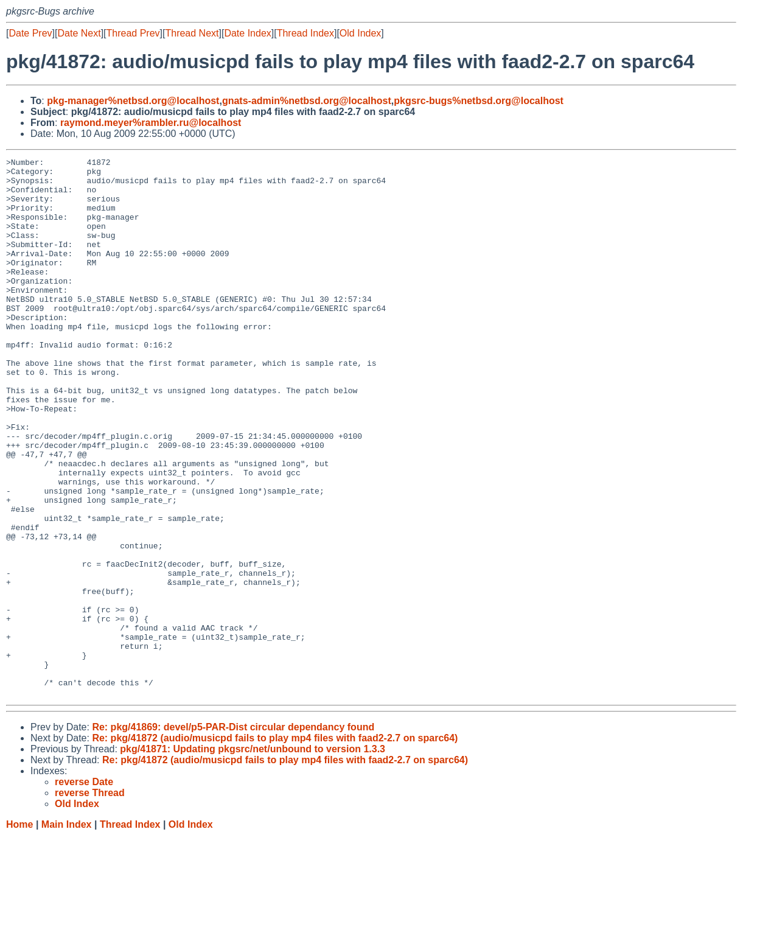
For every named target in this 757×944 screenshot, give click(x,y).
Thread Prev (133, 33)
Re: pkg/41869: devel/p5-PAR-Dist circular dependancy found (233, 835)
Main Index (66, 932)
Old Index (360, 33)
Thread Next (191, 33)
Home (19, 932)
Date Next (78, 33)
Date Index (247, 33)
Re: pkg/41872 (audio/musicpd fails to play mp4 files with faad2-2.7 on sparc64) (275, 846)
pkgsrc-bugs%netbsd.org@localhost (478, 101)
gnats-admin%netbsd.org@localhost (306, 101)
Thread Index (305, 33)
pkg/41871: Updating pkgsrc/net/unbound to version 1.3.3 (252, 856)
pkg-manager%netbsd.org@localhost (133, 101)
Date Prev (30, 33)
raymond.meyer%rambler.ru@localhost (150, 122)
